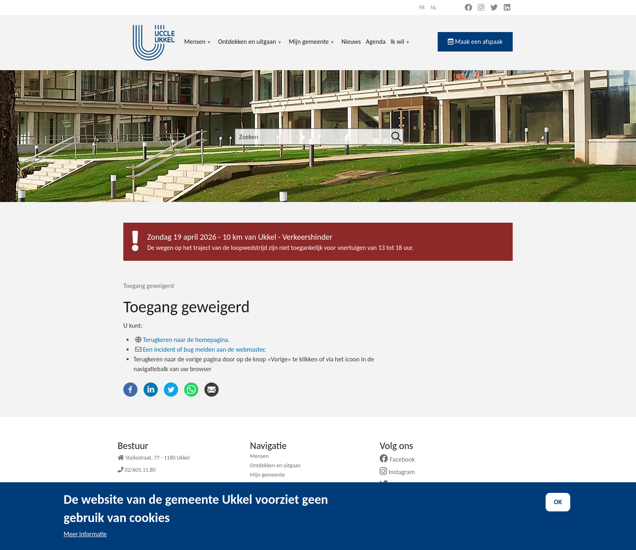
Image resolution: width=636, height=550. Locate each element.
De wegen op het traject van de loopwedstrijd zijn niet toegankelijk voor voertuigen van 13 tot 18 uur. (280, 247)
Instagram (400, 472)
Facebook (400, 459)
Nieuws (351, 41)
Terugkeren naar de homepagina (185, 340)
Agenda (376, 41)
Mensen (198, 46)
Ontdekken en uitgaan (250, 46)
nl (433, 7)
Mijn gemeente (312, 46)
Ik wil (400, 46)
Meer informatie (85, 541)
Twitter (397, 484)
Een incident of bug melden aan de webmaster (203, 349)
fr (422, 7)
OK (558, 509)
